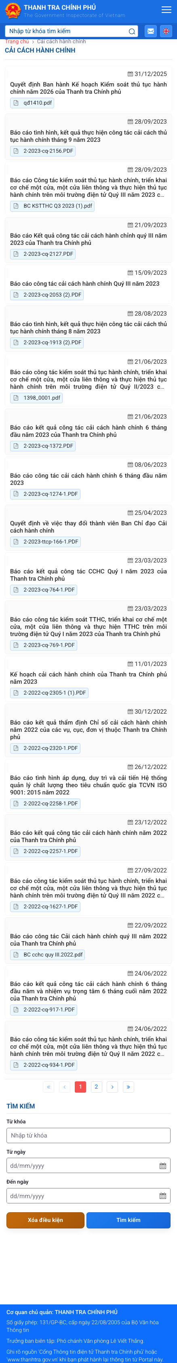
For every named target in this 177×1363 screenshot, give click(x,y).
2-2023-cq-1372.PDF (43, 446)
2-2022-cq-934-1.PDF (44, 1065)
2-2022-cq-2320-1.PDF (45, 748)
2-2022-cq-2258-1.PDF (45, 804)
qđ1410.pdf (32, 103)
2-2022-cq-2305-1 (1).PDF (49, 693)
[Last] (128, 1087)
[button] (151, 31)
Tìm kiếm (128, 1220)
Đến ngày (17, 1182)
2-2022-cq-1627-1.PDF (45, 907)
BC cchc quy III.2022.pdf (47, 955)
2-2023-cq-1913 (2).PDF (47, 342)
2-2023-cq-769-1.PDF (44, 645)
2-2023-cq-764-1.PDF (44, 590)
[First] (48, 1087)
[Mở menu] (166, 10)
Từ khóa (16, 1122)
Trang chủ (17, 41)
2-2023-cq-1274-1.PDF (45, 494)
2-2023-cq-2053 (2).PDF (47, 295)
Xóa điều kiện (45, 1220)
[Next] (112, 1087)
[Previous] (64, 1087)
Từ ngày (15, 1152)
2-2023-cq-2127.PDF (43, 254)
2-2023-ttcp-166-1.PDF (45, 542)
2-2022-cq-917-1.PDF (44, 1010)
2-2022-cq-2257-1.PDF (45, 851)
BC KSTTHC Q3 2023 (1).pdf (52, 206)
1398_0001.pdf (36, 398)
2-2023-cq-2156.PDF (43, 151)
